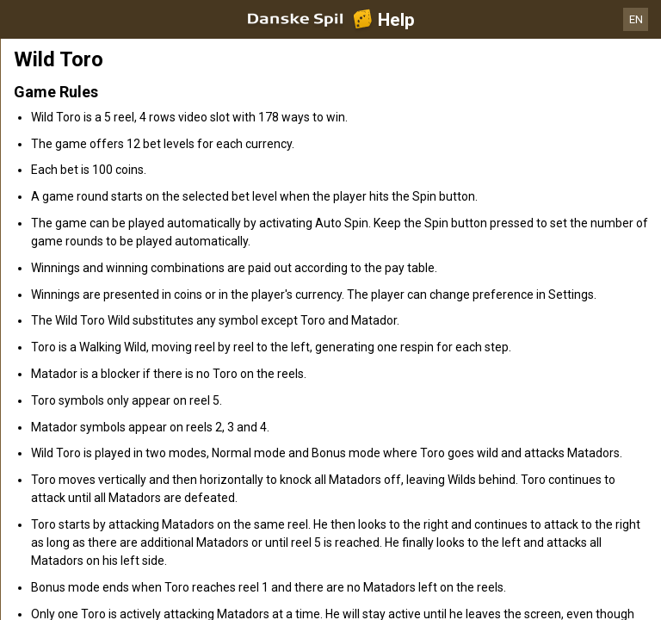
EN (636, 19)
